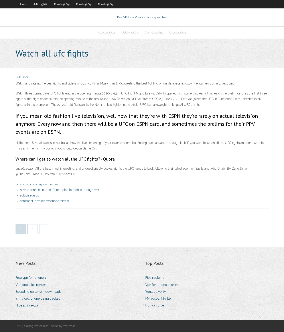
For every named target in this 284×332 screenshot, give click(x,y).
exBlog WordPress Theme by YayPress (49, 326)
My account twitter (158, 298)
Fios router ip (154, 277)
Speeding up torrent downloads (38, 291)
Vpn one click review (30, 285)
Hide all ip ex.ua (27, 305)
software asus (29, 195)
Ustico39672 (40, 4)
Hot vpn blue (154, 305)
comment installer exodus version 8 (44, 201)
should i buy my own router (39, 184)
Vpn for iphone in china (162, 285)
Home (22, 4)
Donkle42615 (61, 4)
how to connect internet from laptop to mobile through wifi (59, 190)
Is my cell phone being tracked (38, 298)
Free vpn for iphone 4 (31, 277)
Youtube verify (155, 291)
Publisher (22, 77)
